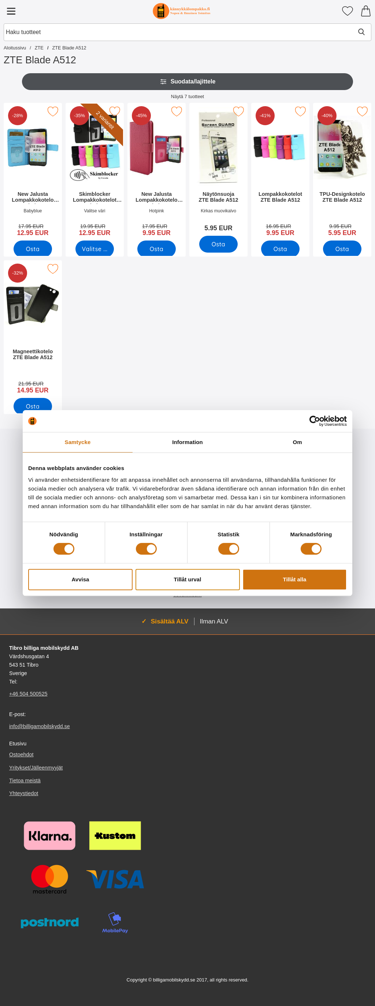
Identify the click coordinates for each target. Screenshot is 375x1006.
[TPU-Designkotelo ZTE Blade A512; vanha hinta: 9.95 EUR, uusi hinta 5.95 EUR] (342, 172)
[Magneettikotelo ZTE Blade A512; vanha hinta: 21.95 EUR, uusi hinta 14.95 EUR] (32, 329)
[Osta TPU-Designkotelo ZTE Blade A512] (342, 249)
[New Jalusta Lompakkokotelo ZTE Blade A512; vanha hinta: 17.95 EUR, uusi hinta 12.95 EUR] (32, 172)
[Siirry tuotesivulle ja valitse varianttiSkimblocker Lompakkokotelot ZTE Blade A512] (94, 249)
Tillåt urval (187, 579)
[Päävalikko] (11, 11)
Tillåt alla (295, 579)
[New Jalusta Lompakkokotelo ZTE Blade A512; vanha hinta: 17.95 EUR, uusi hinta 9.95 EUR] (156, 172)
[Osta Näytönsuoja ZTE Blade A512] (218, 244)
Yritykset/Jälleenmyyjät (36, 768)
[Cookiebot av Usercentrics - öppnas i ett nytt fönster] (315, 421)
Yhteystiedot (23, 793)
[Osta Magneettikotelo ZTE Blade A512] (33, 406)
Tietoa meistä (25, 780)
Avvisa (80, 579)
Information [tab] (187, 442)
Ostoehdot (21, 755)
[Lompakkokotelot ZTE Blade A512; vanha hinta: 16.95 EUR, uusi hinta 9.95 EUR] (280, 172)
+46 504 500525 (28, 694)
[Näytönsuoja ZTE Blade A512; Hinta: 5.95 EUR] (218, 170)
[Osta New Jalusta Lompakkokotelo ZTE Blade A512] (33, 249)
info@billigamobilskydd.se (39, 726)
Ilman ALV (214, 621)
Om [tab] (297, 442)
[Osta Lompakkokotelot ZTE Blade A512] (280, 249)
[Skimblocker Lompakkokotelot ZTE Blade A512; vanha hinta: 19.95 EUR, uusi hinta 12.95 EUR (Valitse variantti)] (94, 172)
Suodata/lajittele (188, 81)
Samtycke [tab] (78, 442)
